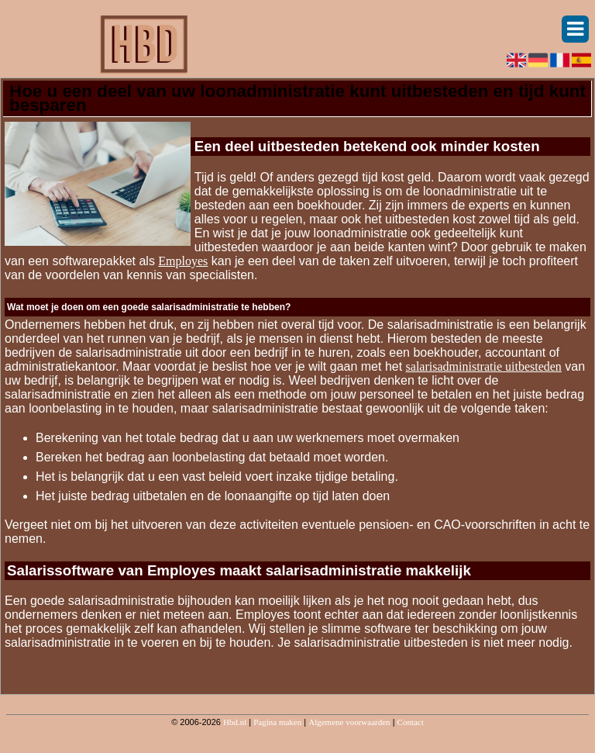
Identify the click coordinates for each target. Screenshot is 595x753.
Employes (183, 261)
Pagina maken (277, 722)
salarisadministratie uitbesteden (484, 366)
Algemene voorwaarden (349, 722)
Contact (410, 722)
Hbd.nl (234, 722)
